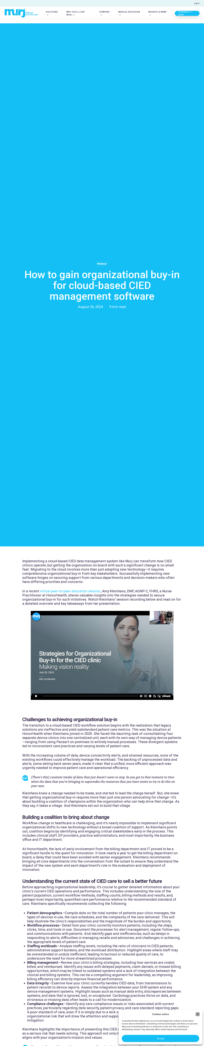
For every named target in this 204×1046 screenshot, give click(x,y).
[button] (197, 1014)
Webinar (102, 263)
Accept (160, 1038)
